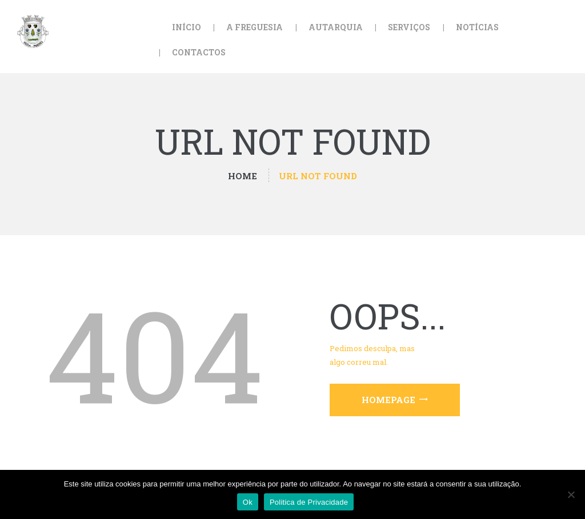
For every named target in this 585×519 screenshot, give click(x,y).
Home (242, 176)
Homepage (388, 399)
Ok (248, 502)
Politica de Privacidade (309, 502)
